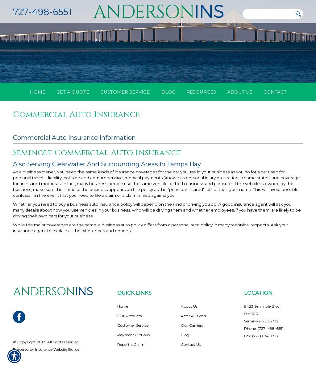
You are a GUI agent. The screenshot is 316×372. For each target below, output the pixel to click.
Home (122, 302)
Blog (185, 330)
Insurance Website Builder (58, 345)
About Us (189, 302)
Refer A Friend (193, 311)
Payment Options (133, 330)
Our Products (129, 311)
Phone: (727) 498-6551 (263, 324)
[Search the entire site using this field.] (267, 13)
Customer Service (132, 321)
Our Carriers (192, 321)
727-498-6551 (42, 11)
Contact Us (191, 340)
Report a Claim (130, 340)
